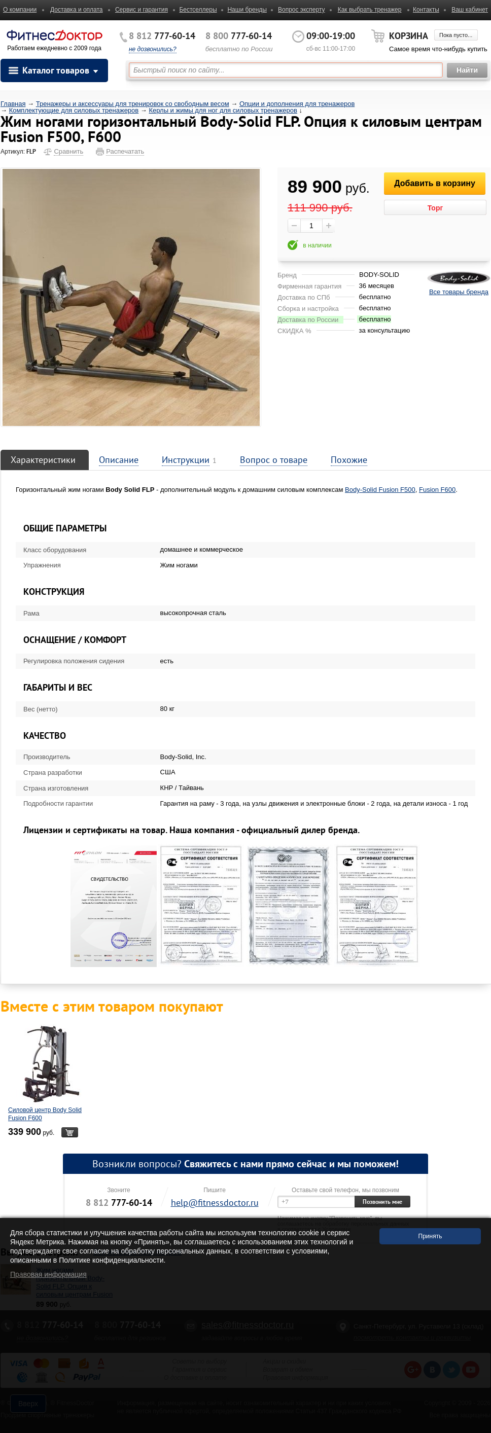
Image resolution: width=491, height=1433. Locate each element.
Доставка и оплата (76, 9)
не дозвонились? (153, 49)
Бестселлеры (198, 9)
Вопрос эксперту (301, 9)
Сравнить (68, 151)
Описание (118, 459)
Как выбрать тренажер (370, 9)
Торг (435, 208)
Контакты (426, 9)
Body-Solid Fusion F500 (380, 489)
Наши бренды (246, 9)
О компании (20, 9)
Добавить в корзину (434, 183)
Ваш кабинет (469, 9)
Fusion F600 (437, 489)
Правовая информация (48, 1274)
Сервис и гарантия (141, 9)
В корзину (69, 1132)
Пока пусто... (455, 35)
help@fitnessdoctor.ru (215, 1202)
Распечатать (125, 151)
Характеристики (43, 459)
